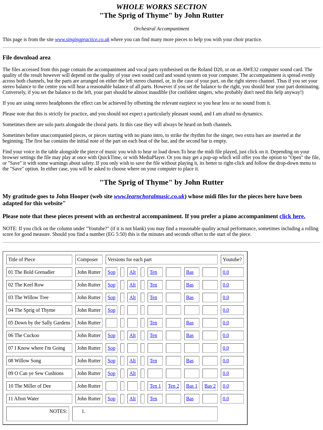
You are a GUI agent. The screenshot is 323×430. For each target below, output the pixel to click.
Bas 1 (191, 386)
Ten (153, 272)
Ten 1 (155, 386)
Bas (190, 272)
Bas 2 (210, 386)
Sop (111, 272)
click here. (292, 216)
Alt (132, 272)
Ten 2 (173, 386)
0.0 (226, 272)
